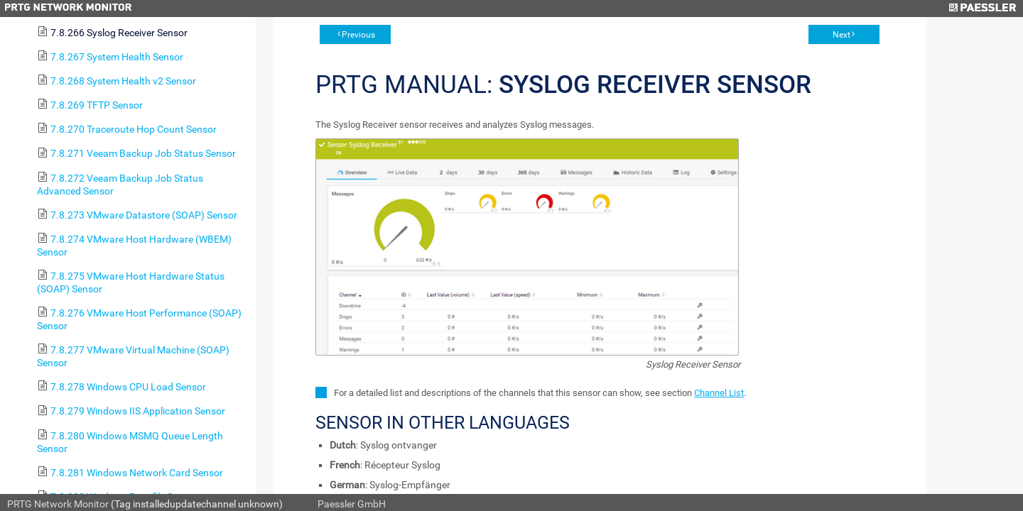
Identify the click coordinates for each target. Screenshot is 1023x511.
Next (841, 35)
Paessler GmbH (352, 504)
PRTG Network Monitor (58, 504)
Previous (358, 35)
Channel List (719, 393)
